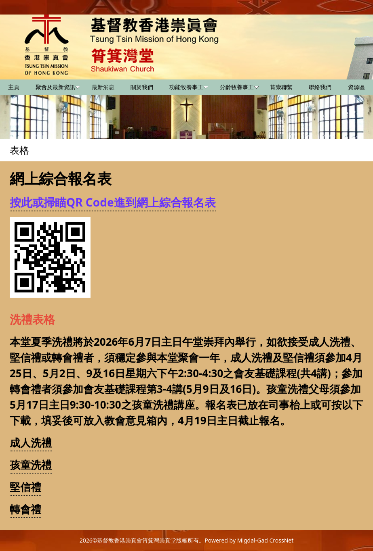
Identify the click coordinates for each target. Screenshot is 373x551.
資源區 (356, 87)
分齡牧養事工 (239, 87)
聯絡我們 (320, 87)
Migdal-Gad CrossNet (265, 540)
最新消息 (103, 87)
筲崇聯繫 (281, 87)
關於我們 (142, 87)
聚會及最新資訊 (58, 87)
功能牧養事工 (188, 87)
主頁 (13, 87)
